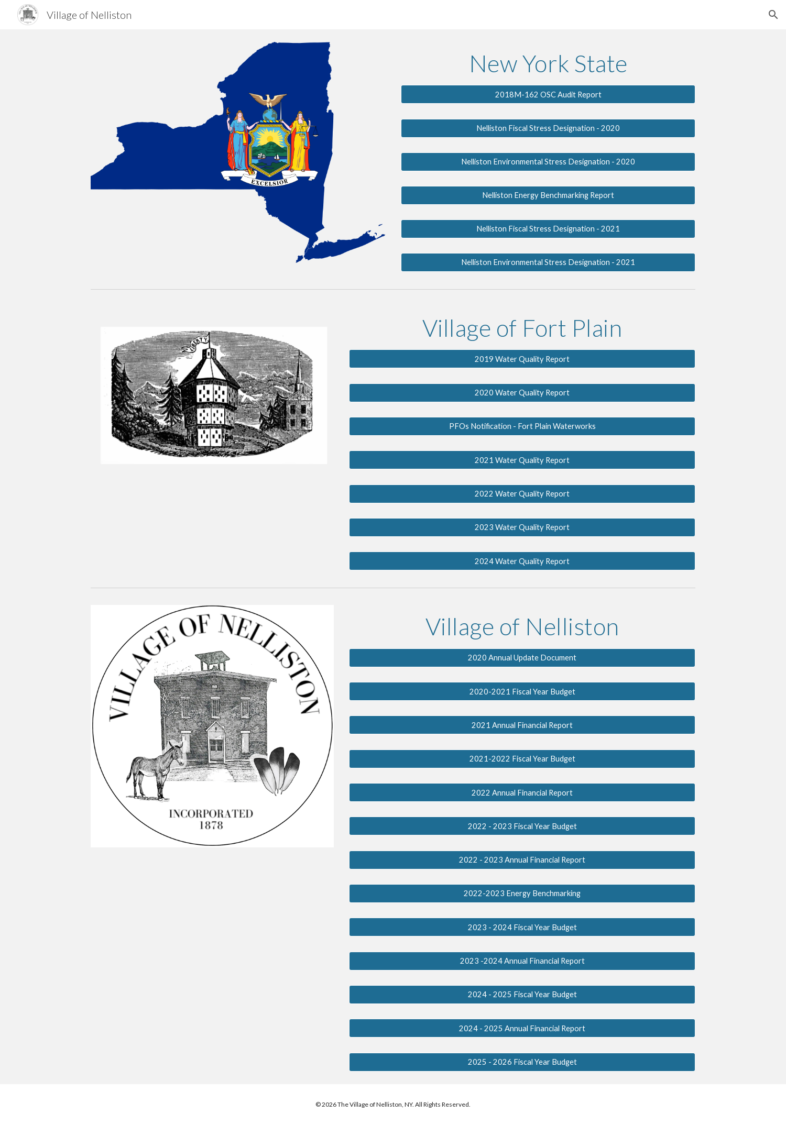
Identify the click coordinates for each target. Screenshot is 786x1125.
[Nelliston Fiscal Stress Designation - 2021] (548, 229)
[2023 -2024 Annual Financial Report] (522, 960)
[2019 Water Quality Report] (522, 359)
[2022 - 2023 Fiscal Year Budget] (522, 826)
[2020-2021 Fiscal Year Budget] (522, 691)
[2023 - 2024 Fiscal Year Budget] (522, 927)
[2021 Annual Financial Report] (522, 725)
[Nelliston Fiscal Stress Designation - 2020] (548, 128)
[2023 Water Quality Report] (522, 527)
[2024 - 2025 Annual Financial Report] (522, 1028)
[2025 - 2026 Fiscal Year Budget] (522, 1062)
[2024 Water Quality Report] (522, 561)
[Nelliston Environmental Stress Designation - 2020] (548, 161)
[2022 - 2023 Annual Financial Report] (522, 860)
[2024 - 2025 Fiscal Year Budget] (522, 995)
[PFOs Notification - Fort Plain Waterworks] (522, 426)
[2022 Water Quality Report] (522, 493)
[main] (548, 63)
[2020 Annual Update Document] (522, 658)
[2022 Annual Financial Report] (522, 792)
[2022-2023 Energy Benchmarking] (522, 893)
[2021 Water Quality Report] (522, 460)
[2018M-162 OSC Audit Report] (548, 94)
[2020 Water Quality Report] (522, 393)
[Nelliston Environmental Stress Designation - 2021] (548, 262)
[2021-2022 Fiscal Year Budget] (522, 759)
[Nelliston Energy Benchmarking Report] (548, 195)
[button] (773, 14)
